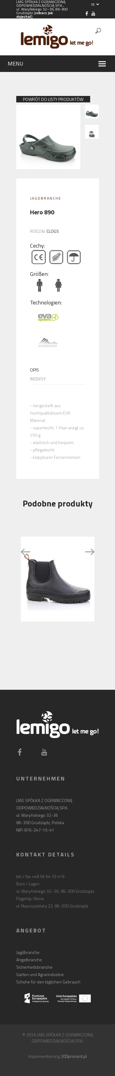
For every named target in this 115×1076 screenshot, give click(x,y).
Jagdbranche (45, 198)
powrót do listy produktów (53, 99)
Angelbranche (29, 959)
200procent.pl (74, 1056)
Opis (34, 370)
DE (95, 4)
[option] (57, 579)
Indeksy (38, 379)
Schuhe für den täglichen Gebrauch (48, 982)
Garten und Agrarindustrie (40, 974)
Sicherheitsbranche (34, 967)
